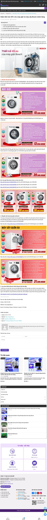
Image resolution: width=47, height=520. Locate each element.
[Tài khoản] (40, 5)
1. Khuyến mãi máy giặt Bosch (8, 25)
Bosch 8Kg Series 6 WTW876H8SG (15, 223)
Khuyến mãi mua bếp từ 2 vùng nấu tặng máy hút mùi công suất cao (34, 374)
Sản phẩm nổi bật (4, 394)
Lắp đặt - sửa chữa (21, 10)
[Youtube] (38, 493)
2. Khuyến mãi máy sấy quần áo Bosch (10, 28)
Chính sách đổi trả (4, 495)
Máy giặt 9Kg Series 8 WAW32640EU (8, 182)
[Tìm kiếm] (45, 8)
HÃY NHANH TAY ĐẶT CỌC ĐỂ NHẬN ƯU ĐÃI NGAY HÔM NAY (13, 294)
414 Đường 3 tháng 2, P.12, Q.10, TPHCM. (13, 320)
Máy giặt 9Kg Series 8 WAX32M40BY (8, 184)
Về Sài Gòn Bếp (4, 392)
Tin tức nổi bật (5, 406)
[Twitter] (35, 493)
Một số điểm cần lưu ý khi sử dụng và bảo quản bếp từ (18, 422)
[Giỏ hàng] (43, 5)
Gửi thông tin (4, 350)
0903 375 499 (7, 481)
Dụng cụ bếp (15, 10)
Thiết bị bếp (9, 10)
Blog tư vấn (3, 399)
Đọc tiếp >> (3, 381)
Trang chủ (3, 389)
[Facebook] (33, 493)
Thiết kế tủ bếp (3, 10)
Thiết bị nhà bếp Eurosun (12, 433)
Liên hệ (2, 401)
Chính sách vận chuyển (5, 493)
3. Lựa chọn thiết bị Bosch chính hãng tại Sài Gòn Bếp (13, 30)
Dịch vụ (2, 396)
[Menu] (46, 5)
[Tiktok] (41, 493)
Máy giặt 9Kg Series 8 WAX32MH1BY (8, 187)
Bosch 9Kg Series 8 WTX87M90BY (15, 256)
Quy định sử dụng (4, 496)
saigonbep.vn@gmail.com (9, 318)
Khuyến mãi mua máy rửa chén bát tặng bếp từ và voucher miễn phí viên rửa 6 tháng (11, 374)
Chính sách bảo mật (5, 492)
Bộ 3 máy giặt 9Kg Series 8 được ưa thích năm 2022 (15, 26)
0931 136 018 (20, 496)
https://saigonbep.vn (10, 316)
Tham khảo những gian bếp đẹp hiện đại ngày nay (17, 428)
